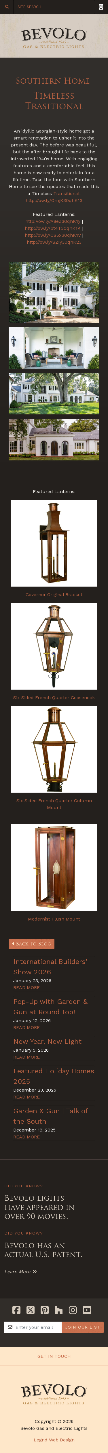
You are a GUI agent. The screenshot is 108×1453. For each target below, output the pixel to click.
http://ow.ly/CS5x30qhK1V (53, 235)
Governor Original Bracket (54, 594)
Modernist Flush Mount (54, 919)
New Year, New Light (47, 1041)
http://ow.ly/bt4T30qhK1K (53, 228)
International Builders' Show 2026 (50, 967)
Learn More (17, 1271)
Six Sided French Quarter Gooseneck (54, 697)
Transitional (66, 193)
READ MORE (26, 987)
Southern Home (54, 81)
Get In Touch (54, 1356)
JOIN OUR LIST (82, 1327)
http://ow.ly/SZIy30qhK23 (54, 242)
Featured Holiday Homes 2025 (53, 1076)
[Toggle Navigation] (101, 7)
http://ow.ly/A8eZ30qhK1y (52, 221)
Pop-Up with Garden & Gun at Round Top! (50, 1007)
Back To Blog (31, 944)
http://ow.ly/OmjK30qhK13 (54, 200)
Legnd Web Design (54, 1440)
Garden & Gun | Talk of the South (50, 1116)
